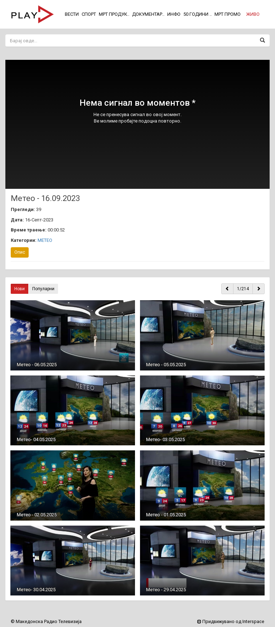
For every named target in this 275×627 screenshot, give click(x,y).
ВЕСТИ (72, 14)
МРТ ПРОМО (227, 14)
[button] (253, 14)
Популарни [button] (43, 288)
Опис (19, 252)
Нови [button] (19, 288)
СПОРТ (89, 14)
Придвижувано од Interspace (230, 621)
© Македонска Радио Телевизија (46, 621)
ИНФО (173, 14)
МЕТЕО (45, 240)
